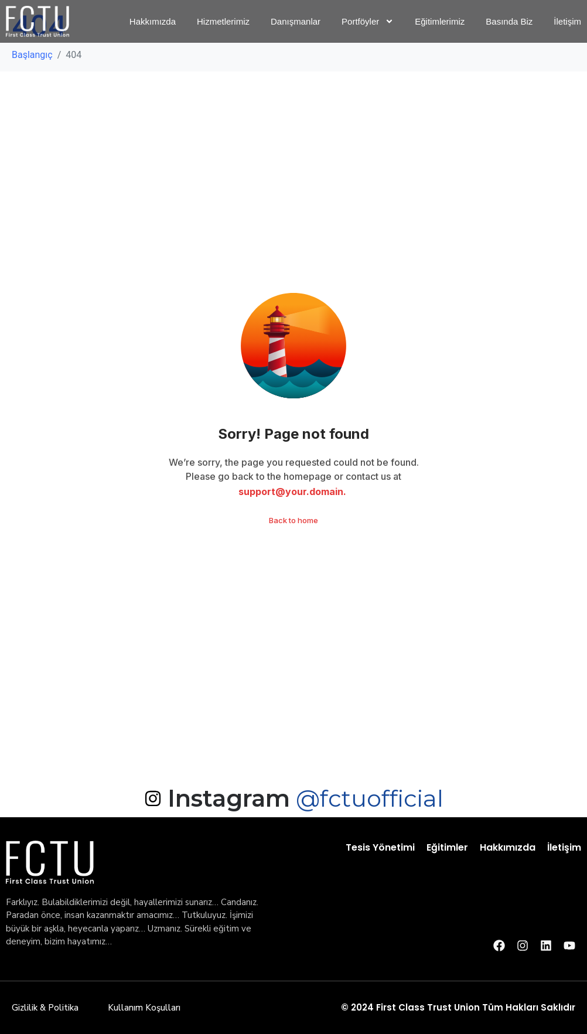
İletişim (564, 847)
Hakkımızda (507, 847)
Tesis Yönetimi (380, 847)
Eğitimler (447, 847)
